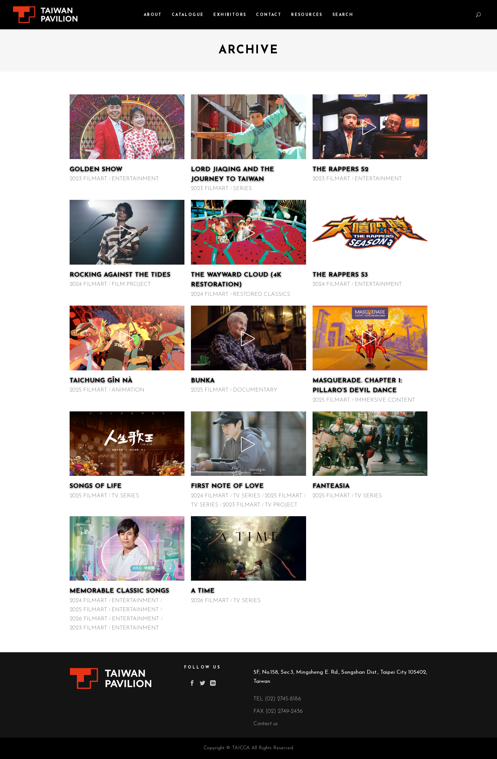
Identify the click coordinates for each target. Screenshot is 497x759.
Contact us (265, 723)
